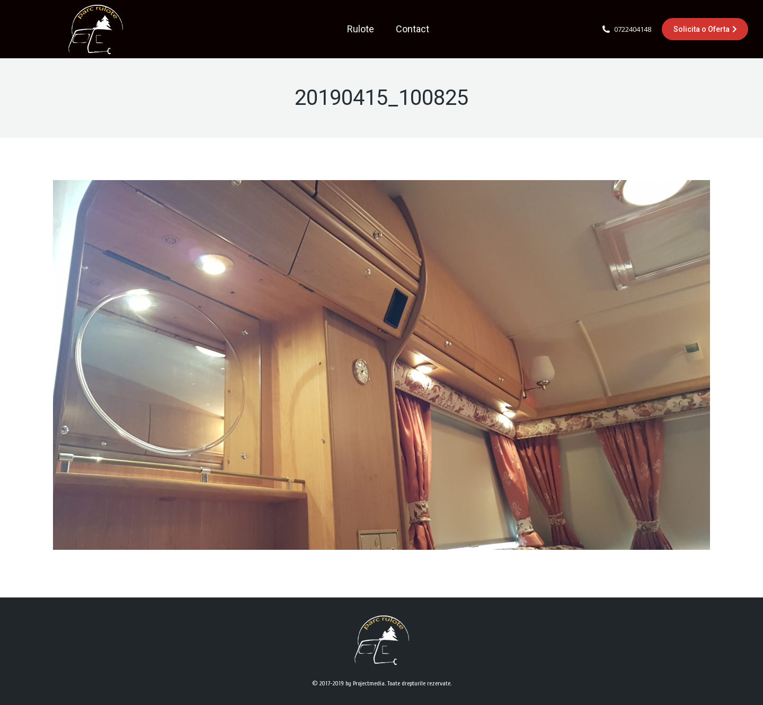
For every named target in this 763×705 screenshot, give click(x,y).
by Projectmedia (365, 683)
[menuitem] (360, 29)
